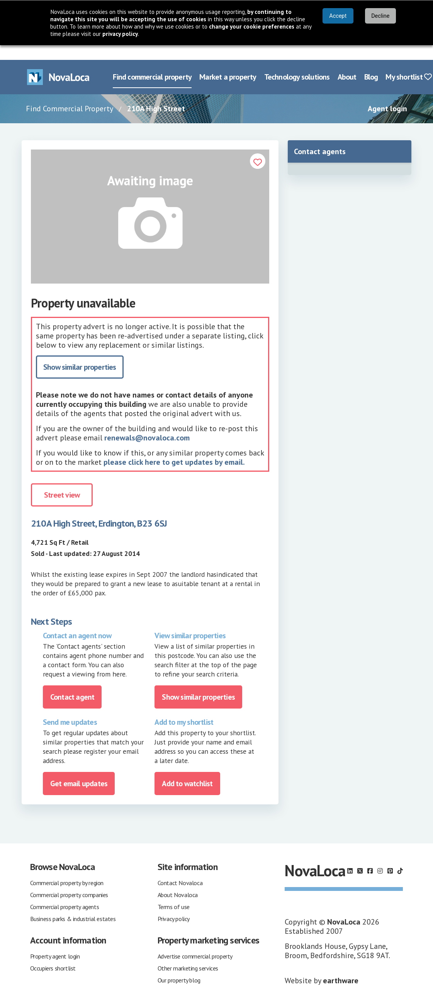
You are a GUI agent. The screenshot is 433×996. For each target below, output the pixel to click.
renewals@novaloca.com (147, 423)
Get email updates (78, 769)
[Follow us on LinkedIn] (350, 856)
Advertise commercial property (195, 941)
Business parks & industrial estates (73, 904)
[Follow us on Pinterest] (390, 856)
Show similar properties (79, 352)
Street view (62, 480)
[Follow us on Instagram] (380, 856)
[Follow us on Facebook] (370, 856)
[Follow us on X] (360, 856)
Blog (371, 62)
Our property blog (179, 965)
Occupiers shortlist (53, 953)
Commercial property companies (69, 880)
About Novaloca (178, 880)
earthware (340, 966)
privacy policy (120, 33)
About (347, 62)
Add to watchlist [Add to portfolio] (187, 769)
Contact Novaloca (180, 868)
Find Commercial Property (69, 94)
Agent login (387, 94)
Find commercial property (152, 62)
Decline (380, 16)
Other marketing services (188, 953)
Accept (337, 16)
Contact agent (72, 682)
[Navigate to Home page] (58, 62)
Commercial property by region (67, 868)
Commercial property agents (64, 892)
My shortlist (408, 62)
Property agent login (55, 941)
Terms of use (174, 892)
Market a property (227, 62)
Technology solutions (297, 62)
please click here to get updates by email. (174, 447)
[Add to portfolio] (257, 146)
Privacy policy (174, 904)
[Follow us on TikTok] (400, 856)
